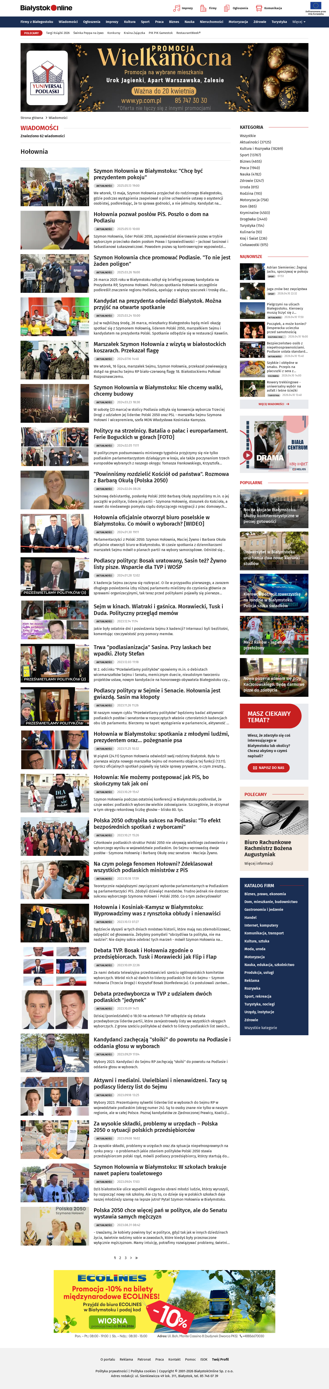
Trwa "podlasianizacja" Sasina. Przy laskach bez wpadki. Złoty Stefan (152, 650)
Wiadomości (68, 22)
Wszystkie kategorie (260, 1028)
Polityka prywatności (111, 1371)
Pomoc (190, 1359)
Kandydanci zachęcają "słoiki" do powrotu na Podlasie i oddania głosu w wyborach (162, 1042)
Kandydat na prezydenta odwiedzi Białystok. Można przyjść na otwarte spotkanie (157, 304)
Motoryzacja (238, 22)
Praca (159, 22)
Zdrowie (260, 22)
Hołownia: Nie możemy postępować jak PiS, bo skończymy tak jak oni (151, 780)
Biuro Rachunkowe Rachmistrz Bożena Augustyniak (268, 848)
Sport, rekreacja (257, 996)
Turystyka (279, 22)
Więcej (299, 22)
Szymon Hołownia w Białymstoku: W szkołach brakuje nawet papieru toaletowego (160, 1170)
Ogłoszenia (236, 8)
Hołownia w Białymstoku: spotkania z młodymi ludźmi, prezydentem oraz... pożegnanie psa (161, 737)
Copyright (166, 1371)
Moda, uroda (254, 949)
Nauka (189, 22)
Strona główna (32, 118)
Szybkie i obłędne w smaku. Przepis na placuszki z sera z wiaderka (282, 367)
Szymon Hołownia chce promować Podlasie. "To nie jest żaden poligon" (162, 260)
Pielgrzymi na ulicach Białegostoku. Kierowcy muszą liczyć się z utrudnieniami (285, 308)
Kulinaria (247, 232)
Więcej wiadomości (271, 404)
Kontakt (174, 1359)
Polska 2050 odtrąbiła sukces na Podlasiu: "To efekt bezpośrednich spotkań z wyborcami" (157, 823)
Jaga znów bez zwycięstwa (287, 289)
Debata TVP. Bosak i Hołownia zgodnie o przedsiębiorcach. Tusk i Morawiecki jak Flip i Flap (155, 953)
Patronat (144, 1359)
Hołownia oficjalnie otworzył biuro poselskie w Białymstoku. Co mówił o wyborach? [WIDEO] (152, 520)
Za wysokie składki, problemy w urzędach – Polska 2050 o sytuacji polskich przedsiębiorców (156, 1127)
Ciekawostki (250, 245)
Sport (145, 22)
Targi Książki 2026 (58, 32)
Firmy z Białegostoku (37, 22)
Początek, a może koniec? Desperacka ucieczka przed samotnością (286, 328)
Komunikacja (269, 8)
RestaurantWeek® (188, 32)
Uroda (245, 187)
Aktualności (104, 185)
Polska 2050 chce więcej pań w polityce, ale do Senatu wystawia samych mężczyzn (160, 1213)
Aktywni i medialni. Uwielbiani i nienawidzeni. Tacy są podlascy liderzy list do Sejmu (160, 1083)
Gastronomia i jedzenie (263, 909)
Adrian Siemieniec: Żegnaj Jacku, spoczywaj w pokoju (287, 269)
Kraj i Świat (249, 238)
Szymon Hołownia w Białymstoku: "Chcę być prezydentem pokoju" (148, 174)
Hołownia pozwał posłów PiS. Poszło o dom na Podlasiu (151, 217)
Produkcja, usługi (259, 972)
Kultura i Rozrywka (255, 148)
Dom (243, 206)
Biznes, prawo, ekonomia (265, 894)
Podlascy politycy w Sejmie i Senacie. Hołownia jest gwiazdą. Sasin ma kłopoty (157, 693)
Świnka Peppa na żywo (88, 32)
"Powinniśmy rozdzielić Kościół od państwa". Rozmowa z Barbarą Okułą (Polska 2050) (161, 477)
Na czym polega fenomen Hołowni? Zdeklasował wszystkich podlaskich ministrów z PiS (153, 867)
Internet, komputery (261, 925)
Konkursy (113, 32)
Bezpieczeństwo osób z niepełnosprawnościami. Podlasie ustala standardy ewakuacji (287, 347)
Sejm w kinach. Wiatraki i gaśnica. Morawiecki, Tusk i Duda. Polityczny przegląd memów (158, 609)
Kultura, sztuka (256, 941)
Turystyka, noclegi (259, 1004)
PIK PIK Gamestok (161, 32)
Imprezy (183, 8)
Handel (250, 917)
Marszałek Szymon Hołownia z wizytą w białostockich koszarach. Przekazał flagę (160, 347)
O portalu (108, 1359)
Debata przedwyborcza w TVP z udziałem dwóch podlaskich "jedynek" (153, 997)
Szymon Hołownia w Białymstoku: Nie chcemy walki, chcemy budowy (158, 390)
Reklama (251, 980)
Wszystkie (248, 136)
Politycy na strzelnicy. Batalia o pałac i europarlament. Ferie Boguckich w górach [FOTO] (161, 434)
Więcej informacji (258, 863)
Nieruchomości (211, 22)
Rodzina (246, 193)
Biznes (174, 22)
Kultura (129, 22)
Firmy (208, 8)
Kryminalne (249, 213)
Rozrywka (252, 988)
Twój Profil (220, 1359)
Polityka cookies (143, 1371)
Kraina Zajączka (134, 32)
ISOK (203, 1359)
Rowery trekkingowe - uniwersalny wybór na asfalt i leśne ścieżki (284, 386)
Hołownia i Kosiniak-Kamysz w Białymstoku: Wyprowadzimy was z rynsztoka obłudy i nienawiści (157, 910)
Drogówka (248, 219)
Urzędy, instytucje (259, 1012)
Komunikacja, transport (264, 933)
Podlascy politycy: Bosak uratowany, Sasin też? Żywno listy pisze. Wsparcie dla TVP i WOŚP (160, 564)
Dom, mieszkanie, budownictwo (270, 902)
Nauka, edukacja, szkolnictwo (269, 965)
